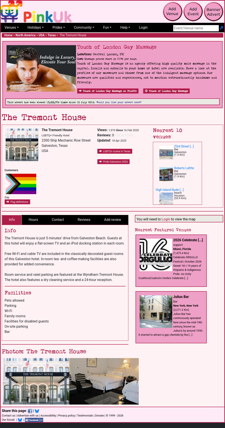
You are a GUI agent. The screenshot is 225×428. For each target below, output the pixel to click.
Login (143, 27)
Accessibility (48, 415)
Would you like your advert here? (118, 102)
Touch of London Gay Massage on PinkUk (108, 91)
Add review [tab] (112, 220)
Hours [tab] (33, 220)
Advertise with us (27, 415)
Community (83, 27)
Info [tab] (12, 220)
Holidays (34, 27)
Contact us (8, 415)
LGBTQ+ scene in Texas (114, 151)
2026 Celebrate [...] (188, 240)
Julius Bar (181, 297)
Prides (57, 27)
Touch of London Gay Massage (166, 91)
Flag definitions (17, 201)
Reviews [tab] (84, 220)
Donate (99, 415)
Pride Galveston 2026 (113, 161)
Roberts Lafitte (184, 168)
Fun (106, 27)
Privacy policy (66, 415)
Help (123, 27)
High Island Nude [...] (170, 190)
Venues (10, 27)
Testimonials (85, 415)
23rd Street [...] (184, 146)
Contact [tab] (58, 220)
